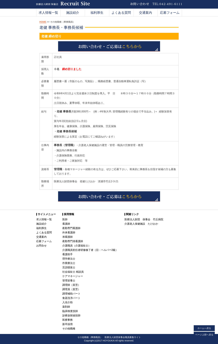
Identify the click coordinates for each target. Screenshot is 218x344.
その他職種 (68, 328)
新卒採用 (67, 324)
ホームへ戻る (204, 328)
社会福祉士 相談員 (73, 271)
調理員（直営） (71, 289)
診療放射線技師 (71, 315)
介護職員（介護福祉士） (76, 245)
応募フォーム (169, 12)
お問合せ (41, 245)
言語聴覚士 (68, 267)
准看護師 (67, 236)
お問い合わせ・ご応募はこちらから (109, 196)
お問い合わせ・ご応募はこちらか (109, 46)
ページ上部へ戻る (204, 334)
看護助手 (67, 254)
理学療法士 (68, 258)
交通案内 (145, 12)
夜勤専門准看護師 (72, 241)
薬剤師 (66, 306)
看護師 (66, 223)
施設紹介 (72, 12)
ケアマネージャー (72, 276)
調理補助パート (71, 293)
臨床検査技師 (70, 311)
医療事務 (67, 319)
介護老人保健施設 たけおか (141, 223)
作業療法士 (68, 263)
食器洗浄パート (71, 298)
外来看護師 (68, 232)
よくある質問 (121, 12)
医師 (64, 219)
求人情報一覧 (48, 12)
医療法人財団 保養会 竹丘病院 (143, 219)
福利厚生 (96, 12)
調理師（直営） (71, 285)
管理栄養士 (68, 280)
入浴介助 (67, 302)
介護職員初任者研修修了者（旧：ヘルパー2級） (90, 250)
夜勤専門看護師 (71, 228)
